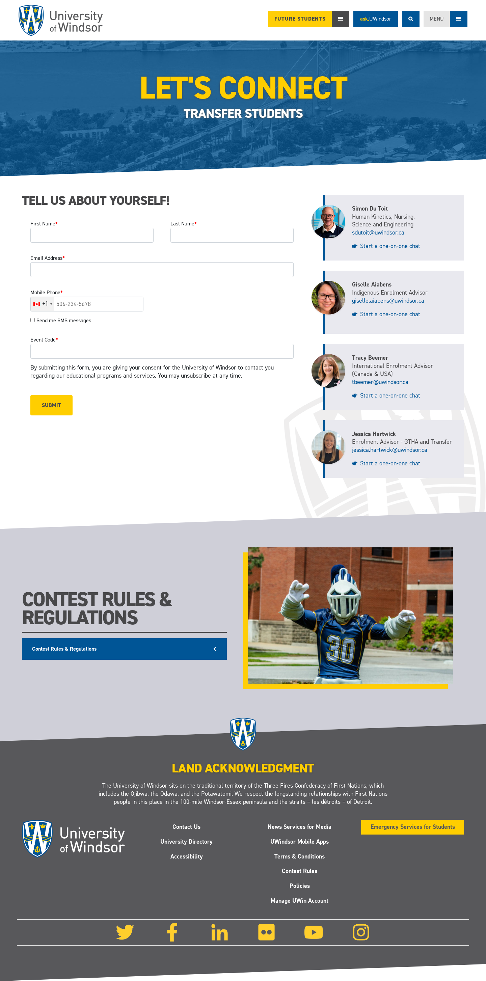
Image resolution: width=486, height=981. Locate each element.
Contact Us (186, 827)
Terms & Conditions (299, 856)
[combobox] (42, 304)
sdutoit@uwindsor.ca (378, 232)
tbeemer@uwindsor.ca (380, 382)
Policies (300, 886)
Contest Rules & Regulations (64, 648)
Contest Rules (299, 871)
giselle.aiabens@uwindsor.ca (388, 301)
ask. (375, 18)
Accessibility (186, 856)
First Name (44, 223)
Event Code (44, 339)
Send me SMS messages (63, 320)
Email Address (47, 258)
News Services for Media (299, 827)
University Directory (186, 842)
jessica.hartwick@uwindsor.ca (389, 450)
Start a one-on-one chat (390, 246)
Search (411, 19)
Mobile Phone (46, 292)
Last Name (183, 223)
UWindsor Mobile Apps (299, 842)
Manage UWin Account (299, 901)
